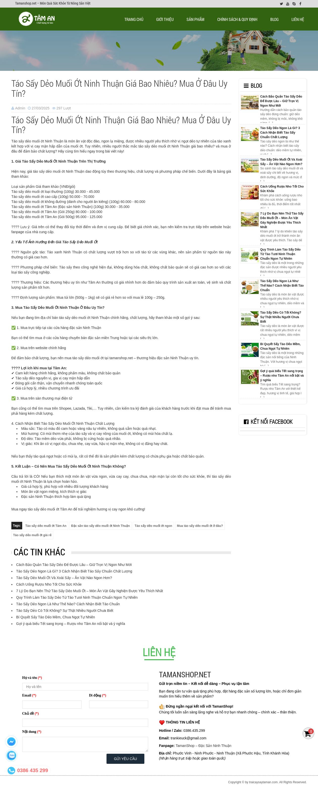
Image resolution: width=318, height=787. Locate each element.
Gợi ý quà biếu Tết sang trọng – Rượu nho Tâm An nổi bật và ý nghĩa (70, 624)
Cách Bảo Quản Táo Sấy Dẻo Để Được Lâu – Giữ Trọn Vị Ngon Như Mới (74, 565)
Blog (274, 19)
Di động (97, 695)
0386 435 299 (32, 770)
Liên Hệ (298, 19)
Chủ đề (30, 713)
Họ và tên (32, 678)
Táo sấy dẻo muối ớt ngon (153, 526)
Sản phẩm (195, 19)
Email (29, 695)
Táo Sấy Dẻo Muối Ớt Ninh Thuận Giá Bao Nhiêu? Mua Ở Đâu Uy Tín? (119, 88)
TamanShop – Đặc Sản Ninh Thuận (203, 746)
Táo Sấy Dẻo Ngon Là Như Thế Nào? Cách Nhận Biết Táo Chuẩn (68, 604)
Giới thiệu (165, 19)
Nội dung (31, 732)
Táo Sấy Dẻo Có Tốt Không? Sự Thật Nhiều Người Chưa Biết (64, 611)
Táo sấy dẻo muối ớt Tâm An (45, 526)
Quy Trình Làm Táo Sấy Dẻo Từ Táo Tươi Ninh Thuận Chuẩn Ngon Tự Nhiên (77, 597)
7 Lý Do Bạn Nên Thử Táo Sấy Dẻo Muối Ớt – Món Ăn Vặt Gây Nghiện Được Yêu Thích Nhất (89, 591)
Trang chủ (133, 19)
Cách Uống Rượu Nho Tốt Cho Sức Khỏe (49, 584)
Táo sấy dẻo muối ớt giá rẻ (32, 535)
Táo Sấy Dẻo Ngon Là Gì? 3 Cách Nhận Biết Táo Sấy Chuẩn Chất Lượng (74, 571)
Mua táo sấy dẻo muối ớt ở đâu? (200, 526)
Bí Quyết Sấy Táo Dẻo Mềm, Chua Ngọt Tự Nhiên (55, 617)
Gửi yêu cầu (125, 759)
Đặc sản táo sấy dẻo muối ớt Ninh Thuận (100, 526)
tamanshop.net (121, 358)
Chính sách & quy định (237, 19)
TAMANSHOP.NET (185, 674)
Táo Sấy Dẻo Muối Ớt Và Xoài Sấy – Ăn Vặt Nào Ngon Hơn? (64, 578)
